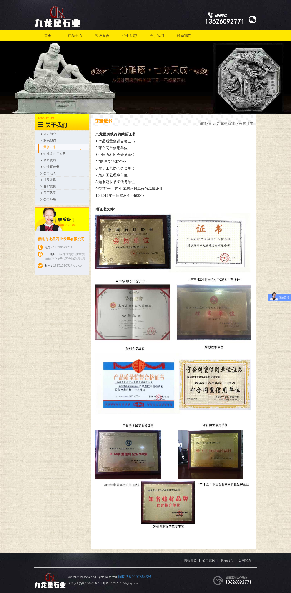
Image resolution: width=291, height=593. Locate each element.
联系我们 (184, 36)
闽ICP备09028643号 (134, 577)
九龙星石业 (226, 123)
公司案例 (208, 560)
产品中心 (75, 36)
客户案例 (102, 36)
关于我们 (157, 36)
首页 (47, 36)
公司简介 (245, 560)
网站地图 (190, 560)
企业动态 (129, 36)
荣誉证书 (246, 123)
